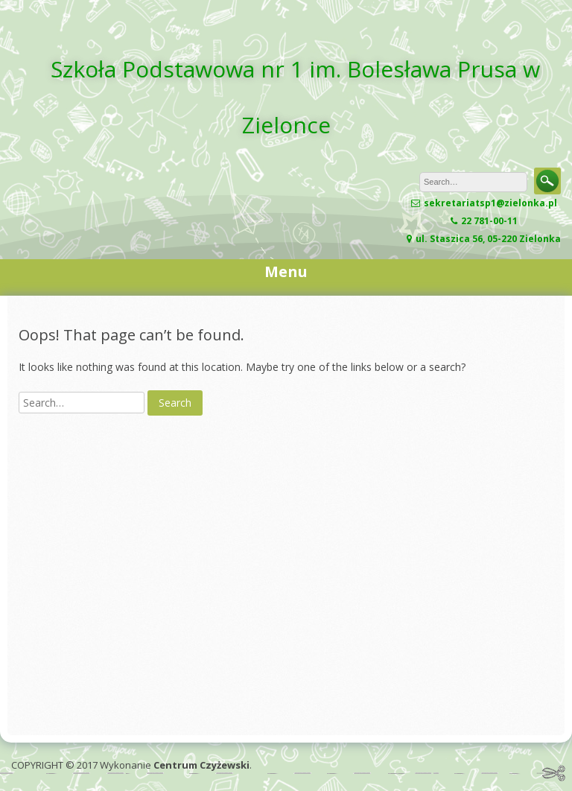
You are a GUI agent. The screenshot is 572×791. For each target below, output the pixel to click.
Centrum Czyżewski (201, 765)
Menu (286, 271)
